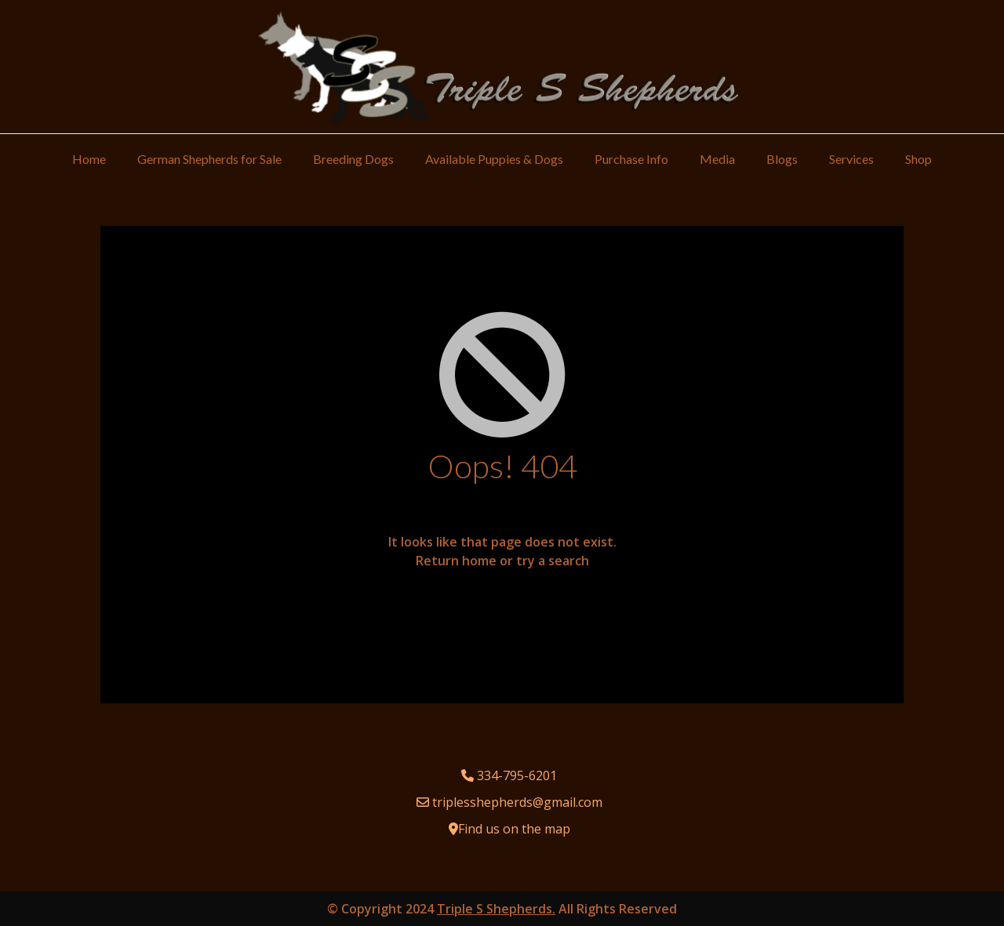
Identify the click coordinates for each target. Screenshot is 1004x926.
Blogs (782, 158)
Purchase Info (631, 158)
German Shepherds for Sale (209, 158)
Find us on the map (514, 828)
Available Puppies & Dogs (494, 158)
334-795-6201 (517, 775)
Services (851, 158)
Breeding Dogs (353, 158)
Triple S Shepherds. (496, 908)
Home (89, 158)
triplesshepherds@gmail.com (517, 802)
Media (717, 158)
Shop (918, 158)
